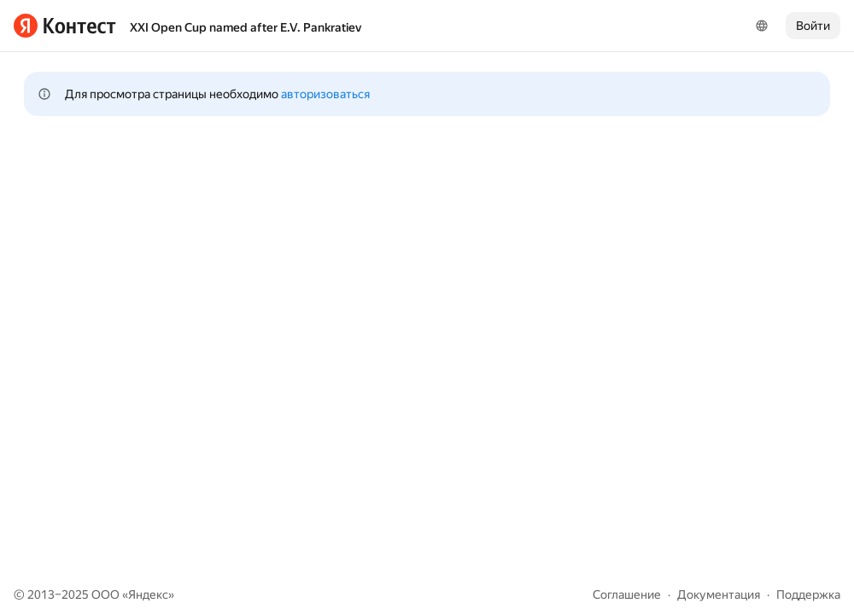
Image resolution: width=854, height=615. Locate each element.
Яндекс (148, 594)
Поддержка (808, 594)
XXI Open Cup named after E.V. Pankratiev (245, 27)
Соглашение (627, 594)
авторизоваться (325, 94)
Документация (718, 594)
